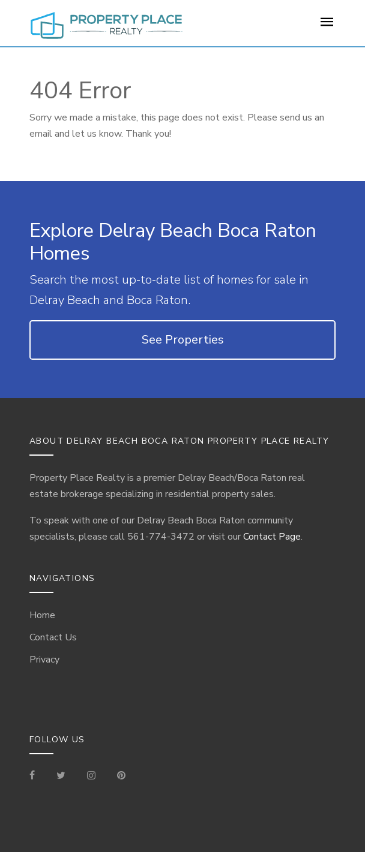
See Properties (183, 340)
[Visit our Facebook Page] (36, 776)
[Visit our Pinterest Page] (121, 776)
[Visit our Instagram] (91, 776)
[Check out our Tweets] (61, 776)
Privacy (44, 659)
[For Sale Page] (327, 25)
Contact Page (272, 536)
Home (42, 615)
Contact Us (53, 637)
